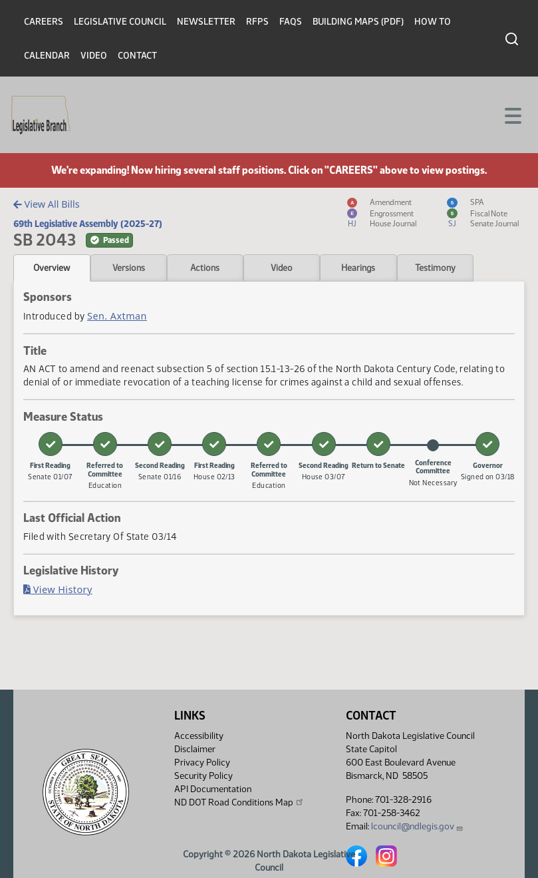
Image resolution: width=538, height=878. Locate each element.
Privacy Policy (202, 762)
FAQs (290, 21)
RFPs (257, 21)
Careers (43, 21)
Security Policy (203, 775)
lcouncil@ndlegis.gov (417, 826)
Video (93, 55)
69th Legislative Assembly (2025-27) (87, 224)
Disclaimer (194, 749)
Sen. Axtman (117, 316)
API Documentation (212, 789)
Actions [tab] (204, 267)
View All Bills (46, 204)
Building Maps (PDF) (358, 21)
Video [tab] (282, 267)
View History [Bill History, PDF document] (57, 589)
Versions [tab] (128, 267)
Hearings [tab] (358, 267)
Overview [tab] (51, 267)
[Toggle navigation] (512, 114)
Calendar (47, 55)
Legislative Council (120, 21)
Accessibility (198, 736)
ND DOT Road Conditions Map (239, 802)
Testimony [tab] (435, 267)
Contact (137, 55)
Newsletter (206, 21)
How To (432, 21)
